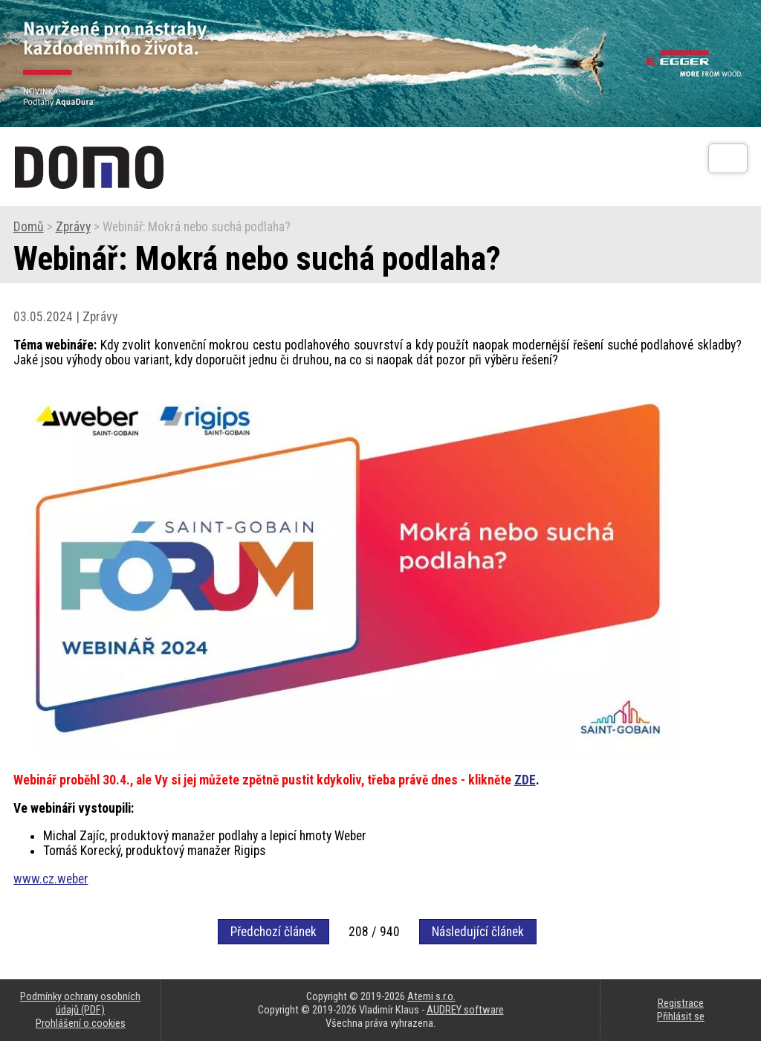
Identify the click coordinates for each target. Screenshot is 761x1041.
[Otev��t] (728, 158)
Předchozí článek (273, 931)
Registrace (681, 1003)
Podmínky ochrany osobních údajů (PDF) (80, 1003)
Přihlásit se (681, 1016)
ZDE (525, 780)
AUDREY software (465, 1009)
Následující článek (478, 931)
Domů (28, 226)
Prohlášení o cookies (81, 1023)
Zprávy (73, 226)
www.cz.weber (50, 878)
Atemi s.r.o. (431, 996)
